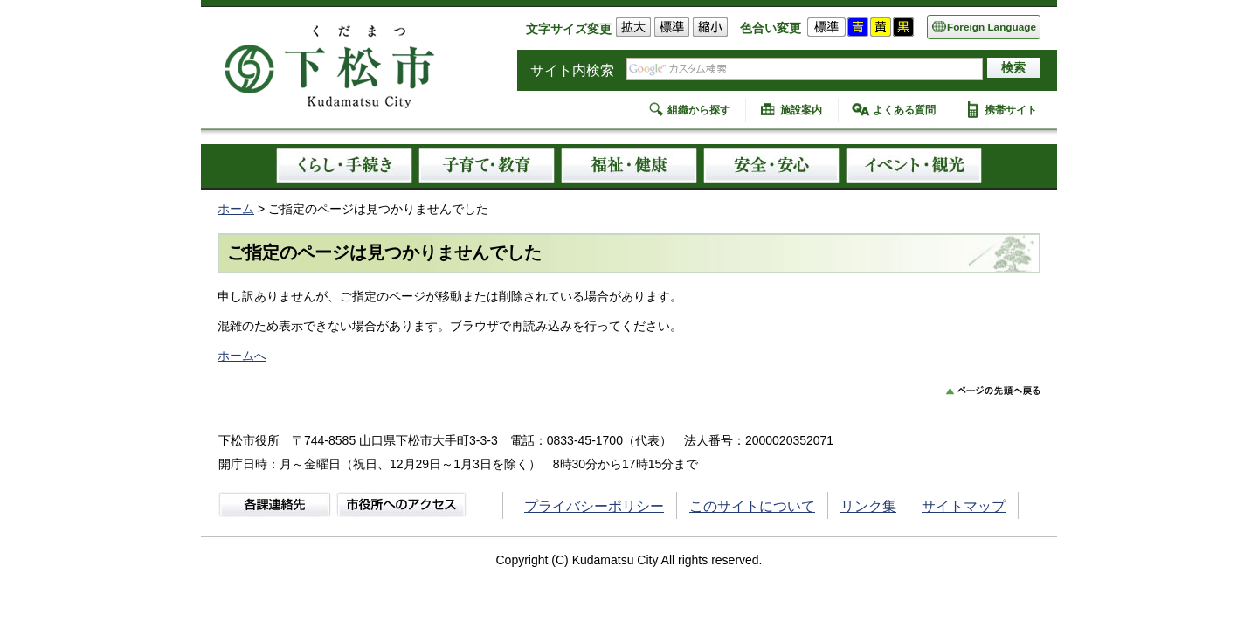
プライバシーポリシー (594, 506)
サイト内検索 (572, 70)
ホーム (236, 209)
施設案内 (801, 110)
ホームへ (242, 356)
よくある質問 (904, 110)
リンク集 (868, 506)
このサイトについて (752, 506)
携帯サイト (1011, 110)
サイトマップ (964, 506)
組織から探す (698, 110)
